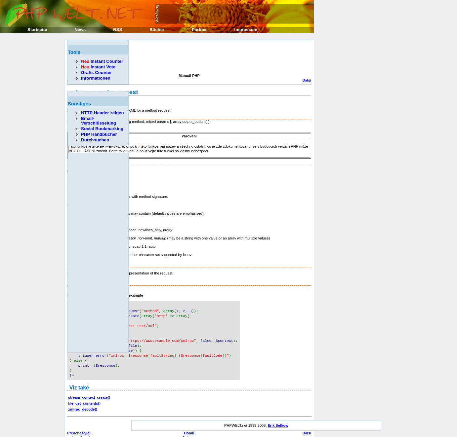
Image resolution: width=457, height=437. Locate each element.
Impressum (245, 29)
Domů (189, 427)
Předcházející (78, 427)
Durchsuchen (95, 139)
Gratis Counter (96, 72)
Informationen (95, 78)
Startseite (37, 29)
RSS (117, 29)
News (80, 29)
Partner (199, 29)
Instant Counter (102, 61)
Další (307, 80)
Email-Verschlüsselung (98, 121)
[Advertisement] (187, 57)
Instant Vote (98, 66)
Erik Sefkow (278, 419)
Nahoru (189, 432)
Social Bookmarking (102, 128)
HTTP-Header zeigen (102, 112)
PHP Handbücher (99, 134)
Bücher (156, 29)
